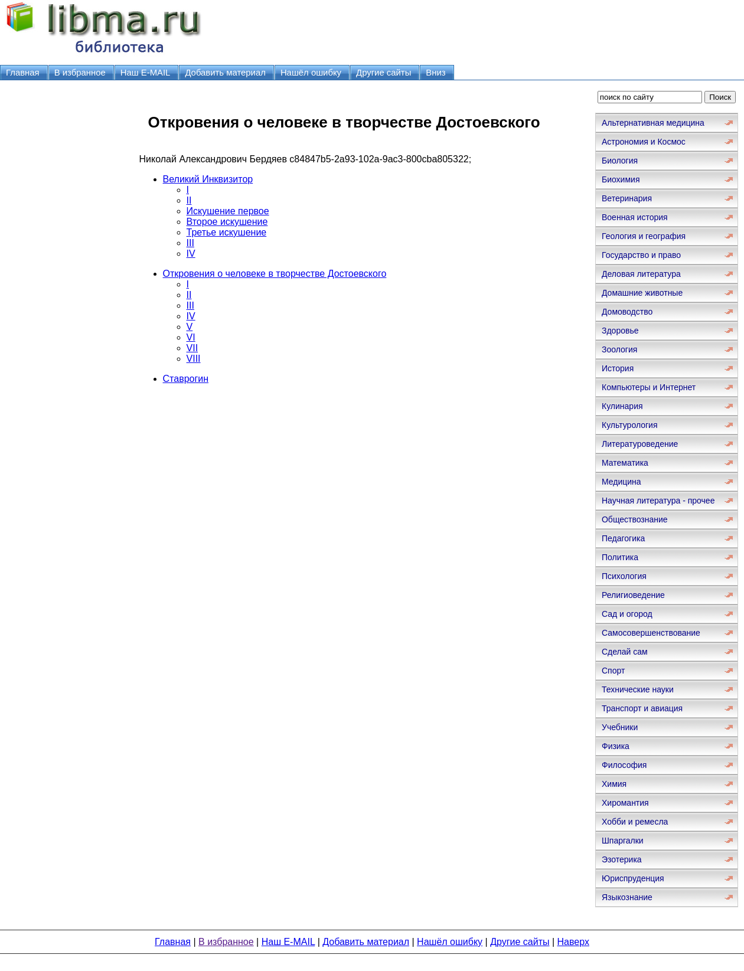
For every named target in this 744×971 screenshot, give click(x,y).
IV (191, 254)
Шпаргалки (623, 840)
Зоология (619, 349)
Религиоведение (633, 595)
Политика (620, 557)
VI (191, 337)
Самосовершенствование (651, 632)
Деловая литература (641, 274)
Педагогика (623, 538)
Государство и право (641, 255)
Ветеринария (627, 198)
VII (192, 348)
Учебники (620, 727)
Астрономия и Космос (644, 141)
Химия (614, 784)
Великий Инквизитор (208, 179)
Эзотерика (622, 859)
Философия (624, 765)
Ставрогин (186, 379)
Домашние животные (642, 292)
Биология (620, 160)
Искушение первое (228, 211)
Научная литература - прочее (658, 500)
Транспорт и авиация (642, 708)
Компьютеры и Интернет (649, 387)
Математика (625, 462)
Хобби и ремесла (635, 821)
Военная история (635, 217)
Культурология (630, 425)
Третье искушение (227, 232)
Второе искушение (227, 222)
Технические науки (638, 689)
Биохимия (620, 179)
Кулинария (622, 406)
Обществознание (635, 519)
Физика (615, 746)
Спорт (613, 670)
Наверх (573, 942)
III (190, 243)
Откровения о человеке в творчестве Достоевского (275, 274)
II (189, 200)
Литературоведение (640, 444)
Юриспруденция (633, 878)
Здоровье (620, 330)
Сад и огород (627, 614)
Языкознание (627, 897)
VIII (194, 359)
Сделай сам (625, 651)
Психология (624, 576)
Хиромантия (625, 802)
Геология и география (644, 236)
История (618, 368)
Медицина (621, 481)
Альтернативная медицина (653, 122)
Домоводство (627, 311)
